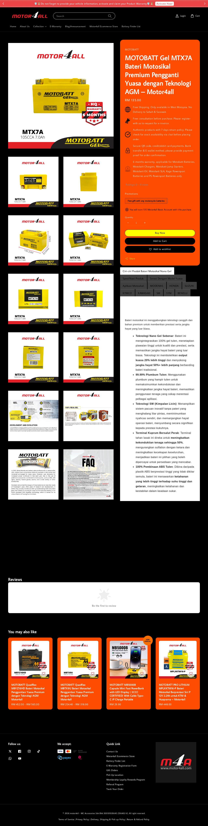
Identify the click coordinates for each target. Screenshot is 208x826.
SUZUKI (189, 285)
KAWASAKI (144, 293)
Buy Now (160, 232)
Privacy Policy (82, 819)
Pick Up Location (114, 774)
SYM (169, 293)
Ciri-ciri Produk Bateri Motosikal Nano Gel (147, 271)
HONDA (174, 285)
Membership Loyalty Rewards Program (125, 779)
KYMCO (127, 293)
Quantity (129, 217)
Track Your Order (115, 789)
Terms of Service (66, 819)
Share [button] (130, 258)
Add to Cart (160, 240)
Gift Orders (112, 770)
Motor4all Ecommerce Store (104, 26)
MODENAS (156, 285)
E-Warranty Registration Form (121, 765)
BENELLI (183, 293)
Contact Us (112, 751)
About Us (24, 26)
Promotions (131, 193)
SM (158, 293)
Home (13, 26)
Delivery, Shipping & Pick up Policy (108, 819)
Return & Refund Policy (138, 819)
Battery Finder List (131, 26)
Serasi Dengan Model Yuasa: (166, 278)
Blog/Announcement (75, 26)
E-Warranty (55, 26)
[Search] (110, 16)
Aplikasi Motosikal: (133, 285)
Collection (38, 26)
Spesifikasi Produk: (133, 278)
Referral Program (115, 784)
